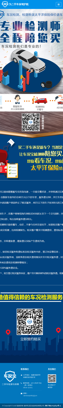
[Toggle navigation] (58, 4)
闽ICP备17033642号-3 (53, 406)
